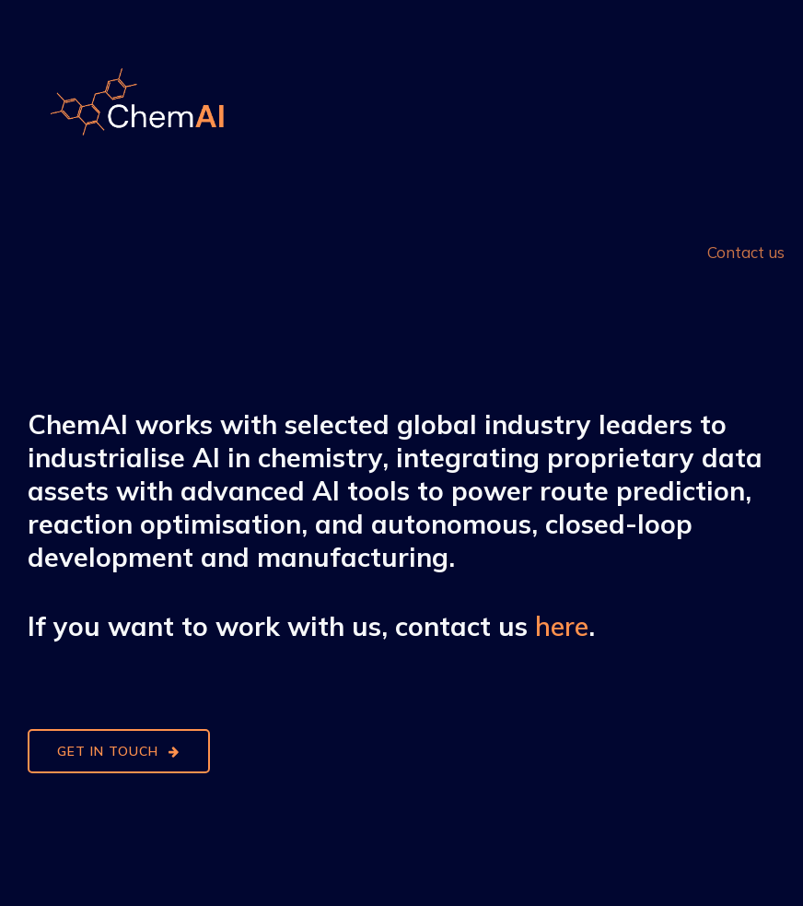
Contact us (746, 251)
